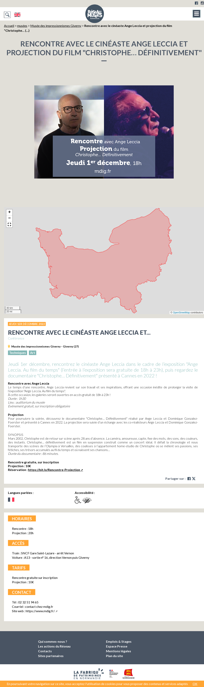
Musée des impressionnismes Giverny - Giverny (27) (45, 346)
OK (195, 684)
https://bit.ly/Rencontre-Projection (54, 470)
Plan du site (114, 656)
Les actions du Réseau (54, 646)
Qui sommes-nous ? (52, 641)
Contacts (45, 651)
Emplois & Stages (118, 641)
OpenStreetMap (181, 312)
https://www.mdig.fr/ (40, 611)
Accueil (9, 26)
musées (22, 26)
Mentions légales (118, 651)
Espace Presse (116, 646)
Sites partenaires (51, 656)
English (17, 15)
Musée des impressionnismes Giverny (55, 26)
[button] (9, 212)
